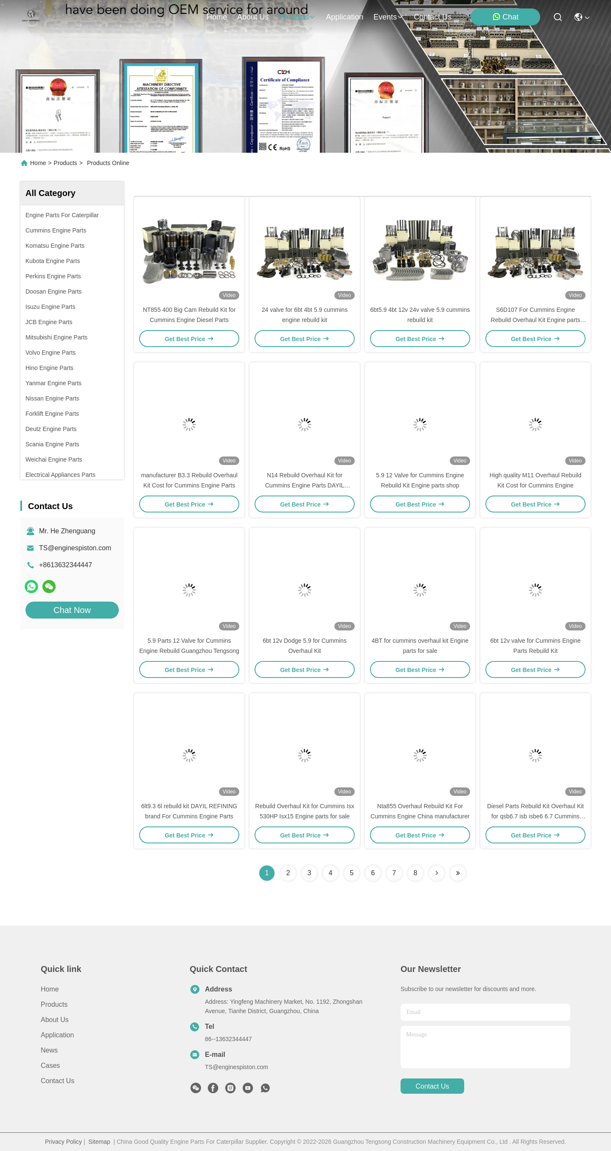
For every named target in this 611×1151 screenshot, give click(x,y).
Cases (50, 1065)
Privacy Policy (63, 1141)
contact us (432, 17)
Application (57, 1035)
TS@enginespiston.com (75, 548)
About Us (55, 1019)
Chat (505, 16)
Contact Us (57, 1080)
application (344, 17)
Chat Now (72, 610)
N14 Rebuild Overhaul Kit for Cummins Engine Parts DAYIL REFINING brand (304, 485)
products (297, 17)
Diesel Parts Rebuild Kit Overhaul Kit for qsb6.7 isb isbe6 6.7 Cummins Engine (535, 816)
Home (217, 17)
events (388, 17)
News (49, 1050)
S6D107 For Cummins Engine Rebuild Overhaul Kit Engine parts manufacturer (535, 319)
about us (253, 17)
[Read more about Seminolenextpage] (436, 873)
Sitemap (99, 1141)
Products (65, 163)
